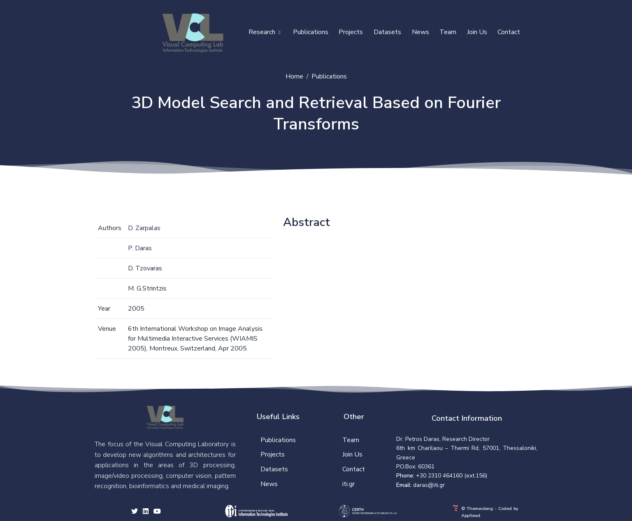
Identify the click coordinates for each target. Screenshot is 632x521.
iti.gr (348, 484)
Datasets (387, 32)
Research (264, 32)
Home (294, 76)
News (420, 32)
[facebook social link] (146, 512)
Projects (351, 32)
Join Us (477, 32)
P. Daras (140, 248)
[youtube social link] (157, 512)
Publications (310, 32)
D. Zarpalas (144, 228)
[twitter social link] (134, 512)
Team (447, 32)
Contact (508, 32)
